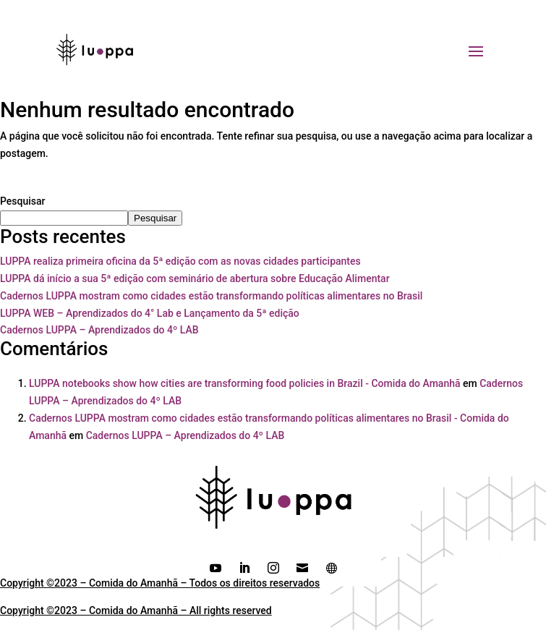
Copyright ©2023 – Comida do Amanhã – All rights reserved (136, 610)
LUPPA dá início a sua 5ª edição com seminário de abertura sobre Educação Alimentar (195, 278)
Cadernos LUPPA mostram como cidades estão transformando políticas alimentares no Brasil (211, 296)
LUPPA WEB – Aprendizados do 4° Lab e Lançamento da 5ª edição (149, 313)
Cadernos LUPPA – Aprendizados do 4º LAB (99, 330)
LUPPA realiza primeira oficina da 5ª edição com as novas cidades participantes (180, 261)
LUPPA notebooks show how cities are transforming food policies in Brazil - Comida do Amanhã (245, 383)
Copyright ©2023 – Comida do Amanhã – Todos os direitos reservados (160, 583)
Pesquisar (23, 201)
